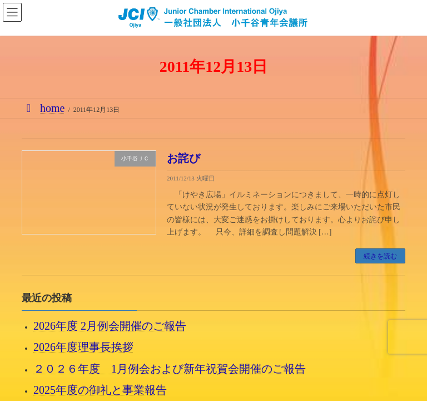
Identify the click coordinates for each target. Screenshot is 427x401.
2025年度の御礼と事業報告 (100, 390)
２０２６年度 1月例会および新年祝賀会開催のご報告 (169, 369)
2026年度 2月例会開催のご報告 (109, 326)
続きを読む (380, 256)
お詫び (183, 158)
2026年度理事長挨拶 (83, 347)
